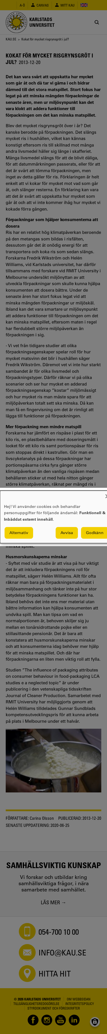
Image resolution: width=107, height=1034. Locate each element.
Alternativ (18, 532)
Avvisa (66, 532)
